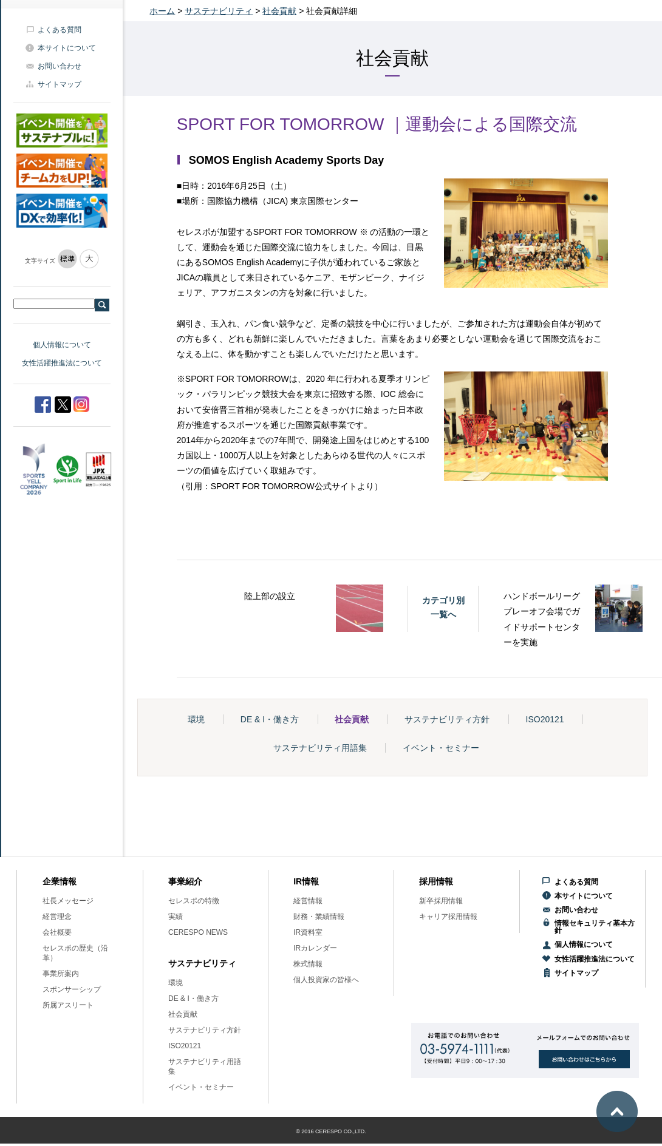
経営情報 (307, 901)
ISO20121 (545, 719)
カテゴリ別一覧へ (443, 607)
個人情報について (62, 345)
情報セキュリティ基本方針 (595, 927)
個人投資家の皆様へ (326, 979)
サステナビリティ (219, 11)
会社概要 (57, 932)
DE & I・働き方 (270, 719)
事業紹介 (185, 881)
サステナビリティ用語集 (320, 748)
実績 (175, 916)
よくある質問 (59, 29)
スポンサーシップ (72, 989)
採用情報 (436, 881)
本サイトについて (67, 48)
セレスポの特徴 (193, 901)
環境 (196, 719)
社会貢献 (279, 11)
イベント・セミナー (441, 748)
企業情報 (60, 881)
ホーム (162, 11)
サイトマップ (59, 84)
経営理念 (57, 916)
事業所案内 (61, 973)
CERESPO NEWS (198, 932)
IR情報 (306, 881)
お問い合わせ (59, 66)
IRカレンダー (315, 948)
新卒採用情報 (441, 901)
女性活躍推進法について (62, 363)
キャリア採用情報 (448, 916)
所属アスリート (68, 1005)
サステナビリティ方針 (447, 719)
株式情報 (307, 964)
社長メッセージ (68, 901)
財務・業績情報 (318, 916)
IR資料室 (307, 932)
